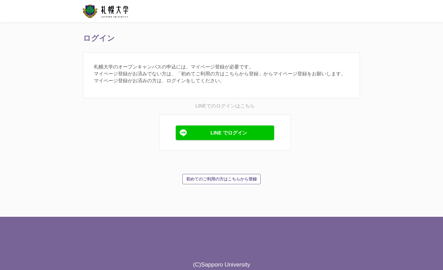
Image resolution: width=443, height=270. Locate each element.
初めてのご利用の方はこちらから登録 (221, 179)
